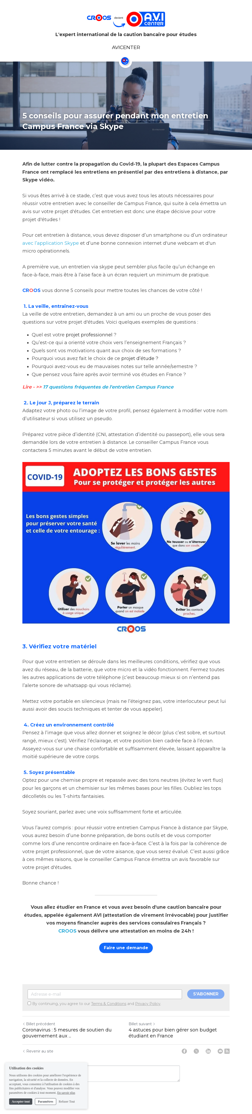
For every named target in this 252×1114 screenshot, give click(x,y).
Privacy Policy (147, 1003)
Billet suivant (142, 1024)
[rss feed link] (227, 1051)
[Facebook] (184, 1051)
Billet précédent (38, 1024)
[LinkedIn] (208, 1051)
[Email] (220, 1051)
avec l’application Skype (50, 243)
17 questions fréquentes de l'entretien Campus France (108, 387)
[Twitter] (196, 1051)
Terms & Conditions (108, 1003)
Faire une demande (126, 947)
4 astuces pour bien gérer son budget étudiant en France (173, 1033)
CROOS (67, 931)
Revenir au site (37, 1051)
